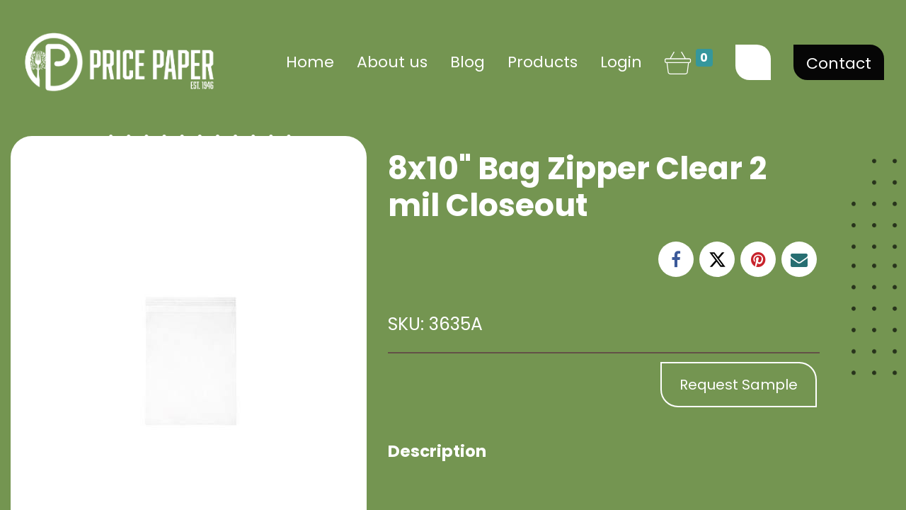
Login (621, 62)
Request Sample (739, 385)
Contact (838, 63)
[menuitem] (310, 62)
